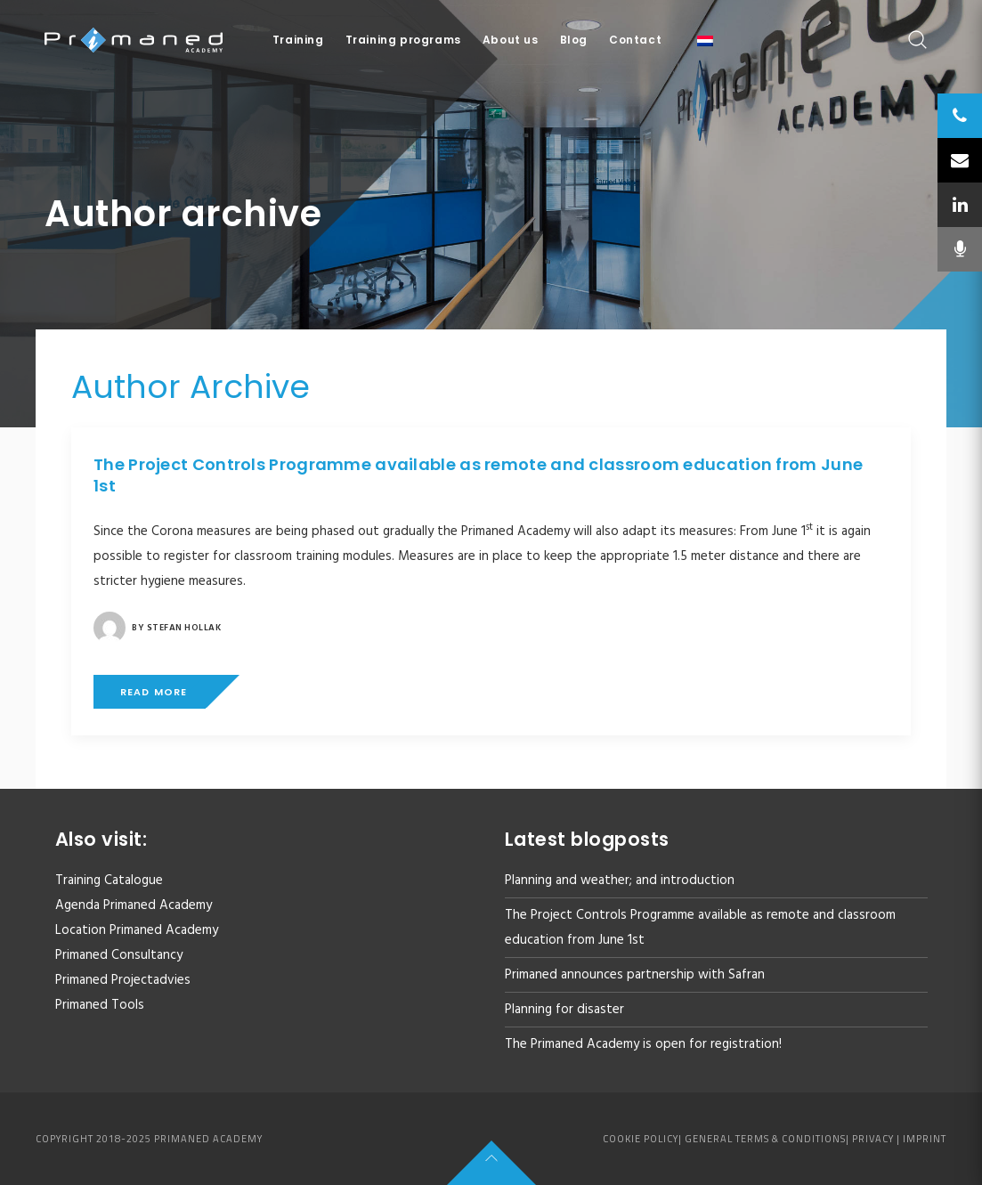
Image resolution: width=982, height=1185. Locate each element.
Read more (153, 692)
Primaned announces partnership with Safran (635, 975)
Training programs (403, 39)
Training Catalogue (109, 880)
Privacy (873, 1139)
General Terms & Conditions (765, 1139)
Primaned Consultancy (119, 955)
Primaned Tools (99, 1005)
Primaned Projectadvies (123, 980)
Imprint (924, 1139)
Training (298, 39)
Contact (635, 39)
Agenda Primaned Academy (133, 905)
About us (511, 39)
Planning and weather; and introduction (619, 880)
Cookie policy (640, 1139)
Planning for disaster (564, 1009)
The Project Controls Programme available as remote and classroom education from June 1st (478, 475)
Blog (574, 39)
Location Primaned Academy (136, 930)
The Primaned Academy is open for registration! (643, 1044)
